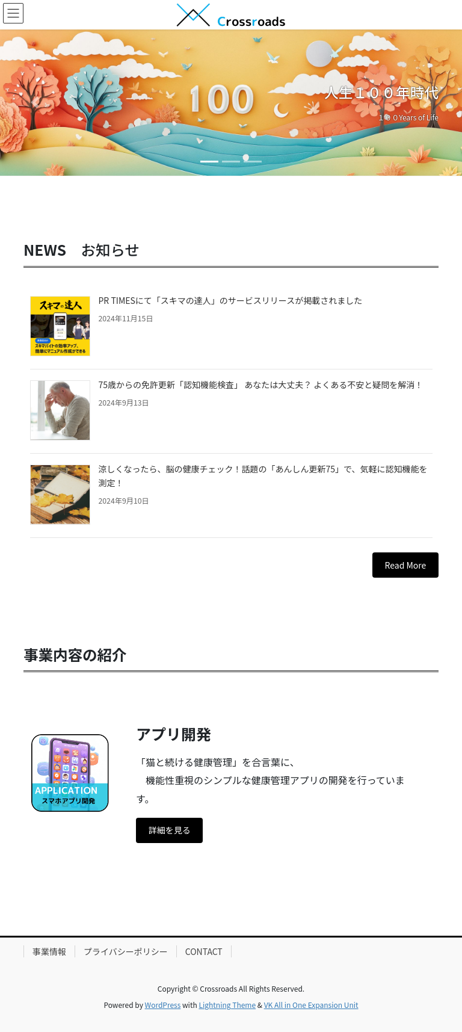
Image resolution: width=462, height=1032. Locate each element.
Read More (406, 565)
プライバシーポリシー (126, 951)
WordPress (163, 1005)
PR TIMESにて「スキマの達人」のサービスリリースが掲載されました (231, 300)
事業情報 (49, 951)
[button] (34, 102)
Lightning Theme (227, 1005)
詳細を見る (170, 830)
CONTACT (204, 951)
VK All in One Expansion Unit (311, 1005)
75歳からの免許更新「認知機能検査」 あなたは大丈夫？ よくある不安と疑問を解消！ (261, 385)
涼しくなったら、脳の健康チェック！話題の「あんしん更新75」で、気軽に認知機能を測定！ (263, 476)
